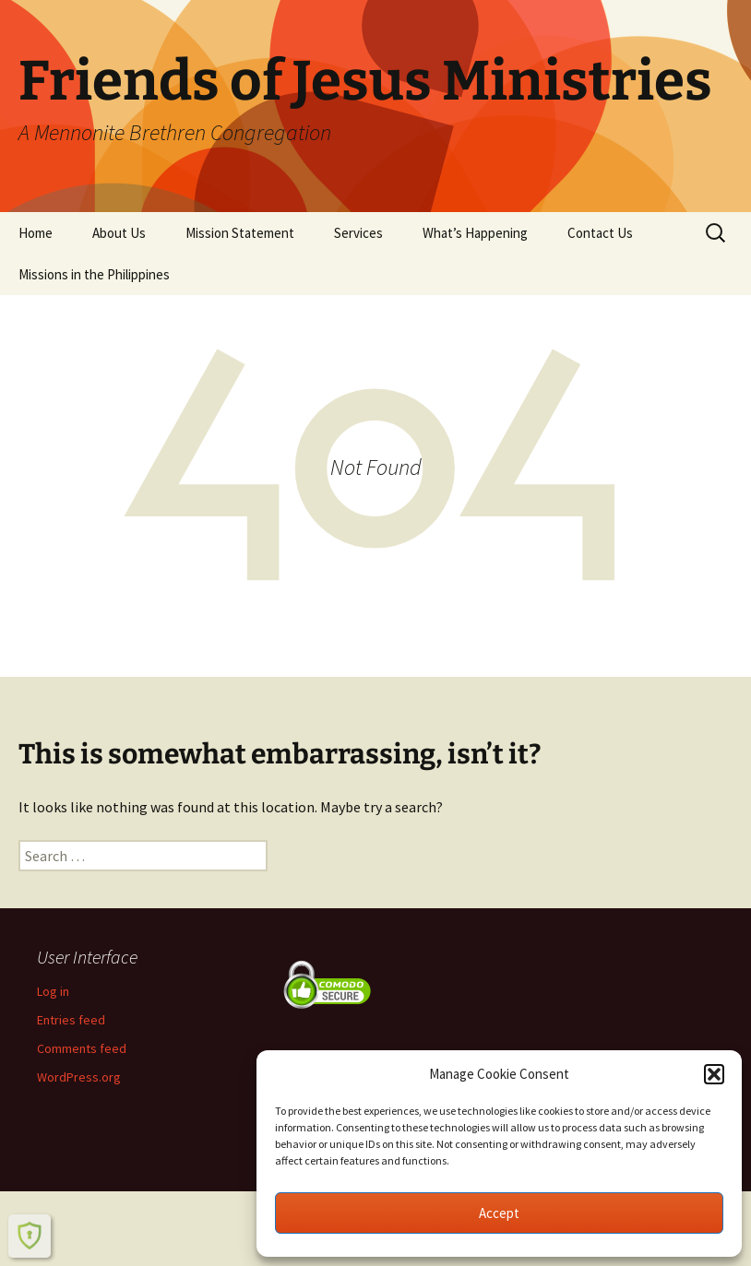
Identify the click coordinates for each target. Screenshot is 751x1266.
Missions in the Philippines (94, 274)
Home (35, 233)
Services (358, 233)
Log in (53, 991)
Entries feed (71, 1020)
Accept (499, 1213)
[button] (714, 1074)
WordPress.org (79, 1077)
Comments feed (81, 1048)
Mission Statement (239, 233)
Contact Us (600, 233)
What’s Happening (475, 233)
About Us (119, 233)
